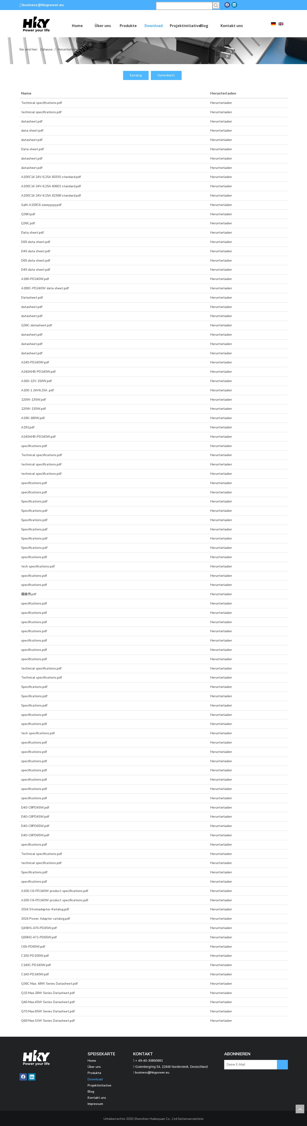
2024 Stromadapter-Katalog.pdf (45, 909)
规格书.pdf (28, 594)
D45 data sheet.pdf (35, 251)
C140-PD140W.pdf (35, 974)
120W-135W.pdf (33, 399)
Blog (91, 1091)
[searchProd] (184, 6)
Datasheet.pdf (32, 297)
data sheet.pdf (32, 130)
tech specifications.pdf (38, 566)
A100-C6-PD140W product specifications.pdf (54, 891)
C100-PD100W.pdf (35, 956)
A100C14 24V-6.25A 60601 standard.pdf (51, 186)
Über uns (94, 1067)
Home (92, 1061)
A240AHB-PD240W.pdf (38, 372)
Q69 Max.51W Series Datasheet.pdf (48, 1021)
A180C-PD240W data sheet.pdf (45, 288)
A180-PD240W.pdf (35, 279)
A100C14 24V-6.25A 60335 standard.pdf (51, 177)
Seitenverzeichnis (191, 1119)
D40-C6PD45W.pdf (35, 816)
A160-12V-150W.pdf (36, 381)
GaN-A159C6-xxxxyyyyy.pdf (41, 205)
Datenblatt (166, 75)
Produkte (94, 1073)
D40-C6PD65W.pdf (35, 835)
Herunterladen (221, 103)
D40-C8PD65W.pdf (35, 826)
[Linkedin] (234, 5)
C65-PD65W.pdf (33, 946)
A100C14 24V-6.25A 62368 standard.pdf (51, 195)
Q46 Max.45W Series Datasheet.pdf (48, 1002)
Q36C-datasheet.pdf (36, 325)
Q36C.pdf (28, 223)
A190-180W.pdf (33, 418)
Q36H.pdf (28, 214)
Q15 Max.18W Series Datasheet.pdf (48, 993)
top (300, 1109)
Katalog (136, 75)
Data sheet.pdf (32, 149)
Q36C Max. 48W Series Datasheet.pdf (49, 983)
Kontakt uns (97, 1098)
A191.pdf (27, 427)
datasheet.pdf (31, 121)
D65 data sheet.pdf (35, 242)
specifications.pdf (34, 446)
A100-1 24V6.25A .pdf (37, 390)
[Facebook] (227, 5)
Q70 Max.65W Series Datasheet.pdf (48, 1011)
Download (95, 1079)
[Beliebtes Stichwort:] (216, 5)
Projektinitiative (99, 1085)
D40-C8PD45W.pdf (35, 807)
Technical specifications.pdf (41, 103)
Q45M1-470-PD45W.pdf (39, 928)
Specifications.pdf (34, 501)
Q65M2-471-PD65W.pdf (39, 937)
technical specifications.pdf (41, 112)
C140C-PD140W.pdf (36, 965)
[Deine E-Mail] (255, 1065)
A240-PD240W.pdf (35, 362)
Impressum (95, 1104)
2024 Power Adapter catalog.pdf (45, 918)
